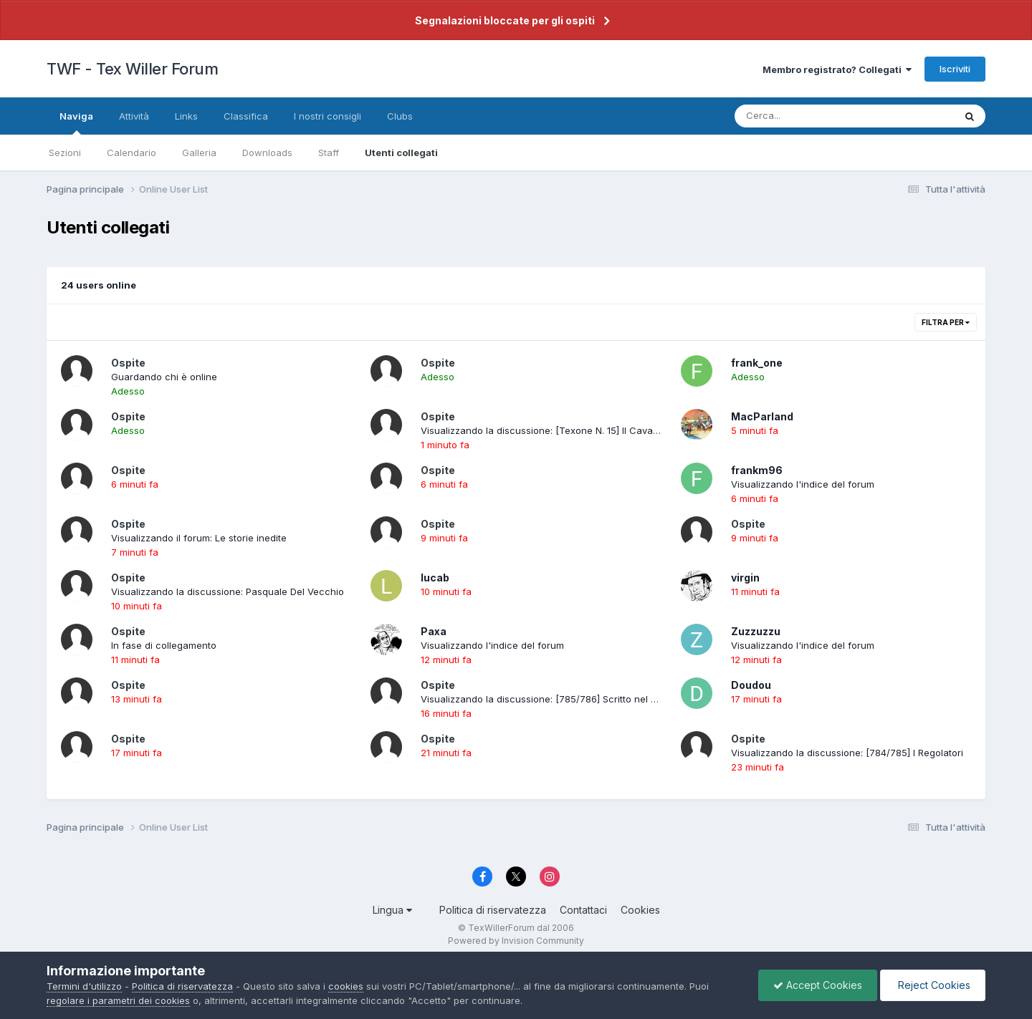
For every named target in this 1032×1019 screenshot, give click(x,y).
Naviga (76, 122)
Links (186, 116)
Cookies (640, 910)
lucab (435, 577)
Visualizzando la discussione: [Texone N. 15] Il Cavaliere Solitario (566, 430)
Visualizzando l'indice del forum (802, 484)
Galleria (199, 152)
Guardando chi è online (164, 376)
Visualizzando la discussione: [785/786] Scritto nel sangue (552, 699)
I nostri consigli (327, 116)
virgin (745, 577)
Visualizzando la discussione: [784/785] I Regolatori (847, 752)
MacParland (762, 416)
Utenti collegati (401, 152)
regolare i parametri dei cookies (118, 1000)
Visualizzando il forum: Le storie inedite (199, 538)
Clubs (400, 116)
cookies (345, 986)
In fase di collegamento (163, 645)
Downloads (267, 152)
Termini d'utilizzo (84, 986)
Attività (134, 116)
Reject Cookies (932, 985)
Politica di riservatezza (492, 910)
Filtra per (946, 322)
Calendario (131, 152)
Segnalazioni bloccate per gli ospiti (505, 20)
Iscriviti (955, 68)
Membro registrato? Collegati (837, 69)
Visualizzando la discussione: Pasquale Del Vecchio (227, 591)
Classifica (246, 116)
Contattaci (583, 910)
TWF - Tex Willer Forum (132, 68)
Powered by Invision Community (516, 940)
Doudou (751, 685)
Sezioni (65, 152)
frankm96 (757, 470)
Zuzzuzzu (755, 631)
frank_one (757, 363)
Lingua (392, 910)
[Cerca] (811, 116)
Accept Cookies (817, 985)
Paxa (433, 631)
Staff (328, 152)
